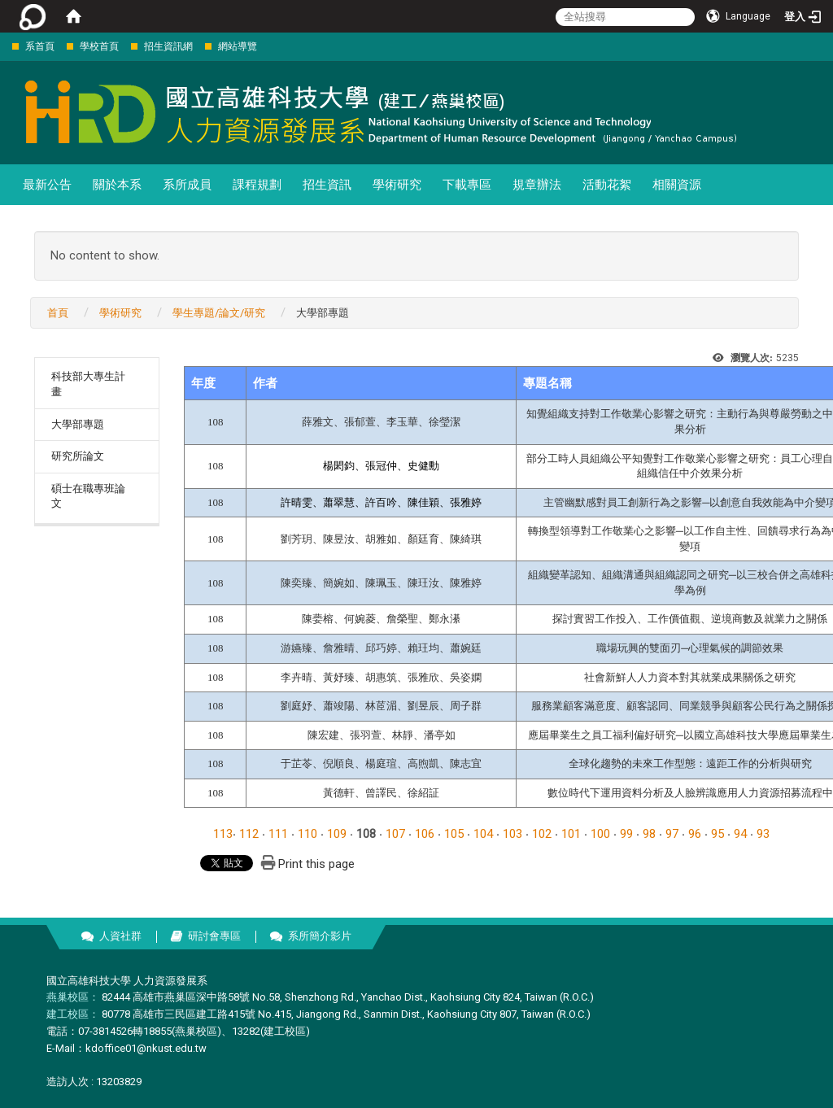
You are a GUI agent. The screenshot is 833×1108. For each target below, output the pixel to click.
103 (512, 834)
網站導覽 (237, 46)
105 (454, 834)
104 (483, 834)
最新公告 (47, 184)
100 (600, 834)
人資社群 (120, 936)
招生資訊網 (168, 46)
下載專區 (467, 184)
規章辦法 (536, 184)
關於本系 (117, 184)
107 (395, 834)
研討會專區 (214, 936)
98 (649, 834)
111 (278, 834)
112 (249, 834)
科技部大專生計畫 (88, 384)
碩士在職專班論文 (88, 496)
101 (571, 834)
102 (542, 834)
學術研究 (397, 184)
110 (307, 834)
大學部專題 (77, 424)
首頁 (57, 313)
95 (717, 834)
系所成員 (187, 184)
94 (740, 834)
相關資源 (676, 184)
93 (763, 834)
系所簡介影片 (319, 936)
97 (671, 834)
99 (626, 834)
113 (223, 834)
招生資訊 (327, 184)
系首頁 (40, 46)
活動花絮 (606, 184)
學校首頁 (99, 46)
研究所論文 (77, 456)
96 (694, 834)
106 (424, 834)
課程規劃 (257, 184)
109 (337, 834)
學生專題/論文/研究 (218, 313)
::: (3, 46)
